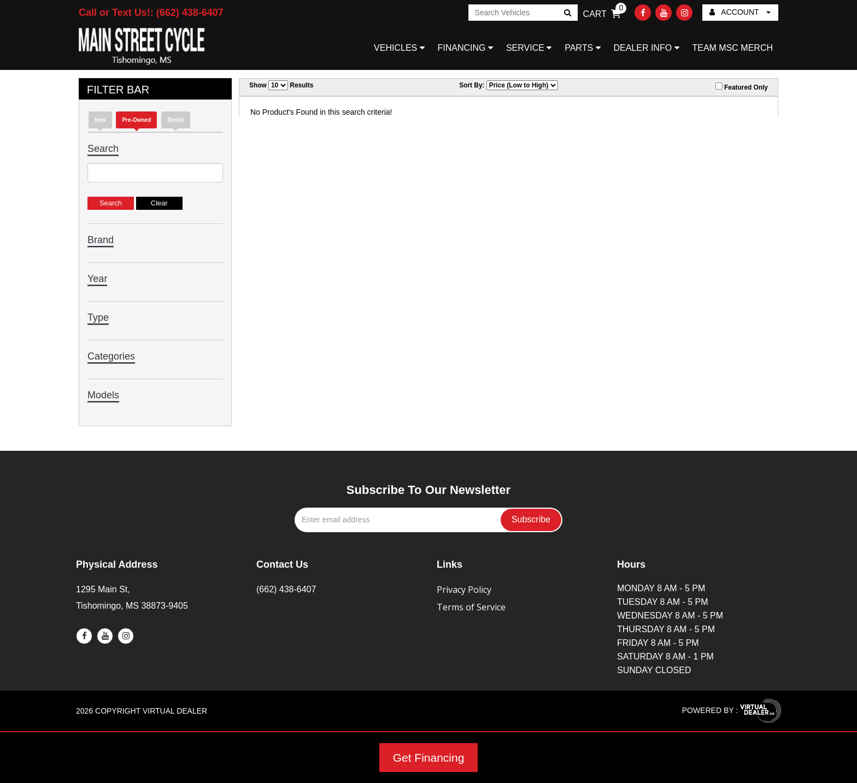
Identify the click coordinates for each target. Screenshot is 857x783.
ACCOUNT (740, 12)
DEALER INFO (646, 47)
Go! (566, 13)
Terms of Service (471, 607)
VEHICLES (399, 47)
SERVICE (528, 47)
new (100, 120)
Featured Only (741, 87)
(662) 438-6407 (286, 589)
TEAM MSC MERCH (732, 47)
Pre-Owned (136, 120)
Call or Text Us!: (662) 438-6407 (151, 12)
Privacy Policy (464, 590)
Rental (175, 120)
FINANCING (465, 47)
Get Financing (429, 757)
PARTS (582, 47)
